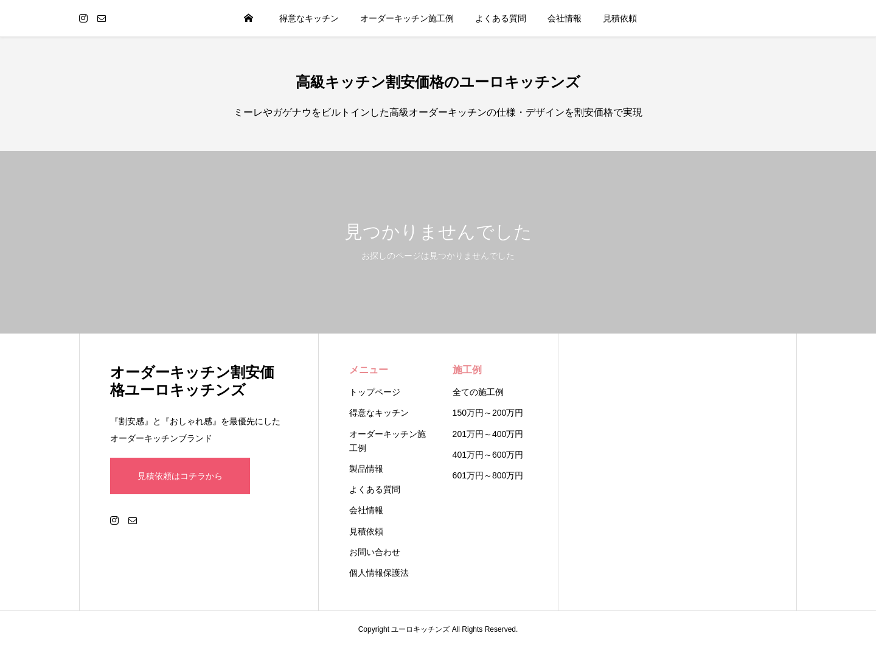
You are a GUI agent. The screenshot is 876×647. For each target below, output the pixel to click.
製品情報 (366, 469)
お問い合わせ (374, 552)
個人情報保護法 (379, 573)
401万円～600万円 (488, 455)
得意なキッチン (309, 18)
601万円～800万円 (488, 475)
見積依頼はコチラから (180, 476)
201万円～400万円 (488, 434)
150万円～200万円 (488, 413)
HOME (249, 18)
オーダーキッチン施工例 (407, 18)
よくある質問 (500, 18)
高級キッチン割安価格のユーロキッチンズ (438, 82)
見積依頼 (620, 18)
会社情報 (565, 18)
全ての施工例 (478, 392)
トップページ (374, 392)
